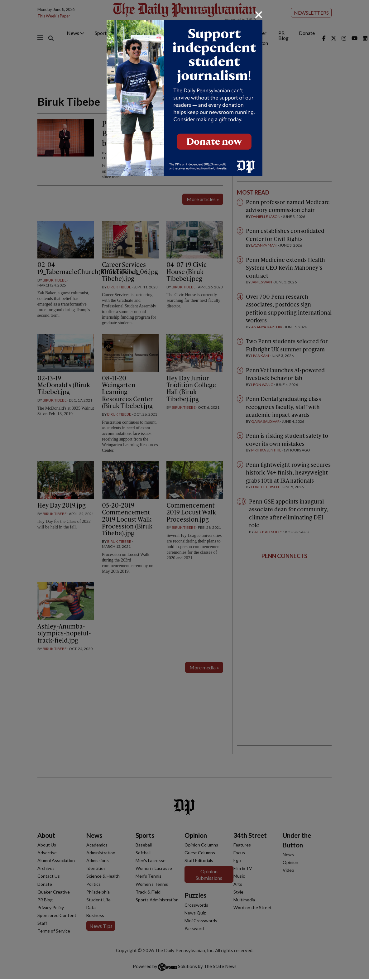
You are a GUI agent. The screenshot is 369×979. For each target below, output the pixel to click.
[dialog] (184, 489)
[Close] (259, 14)
